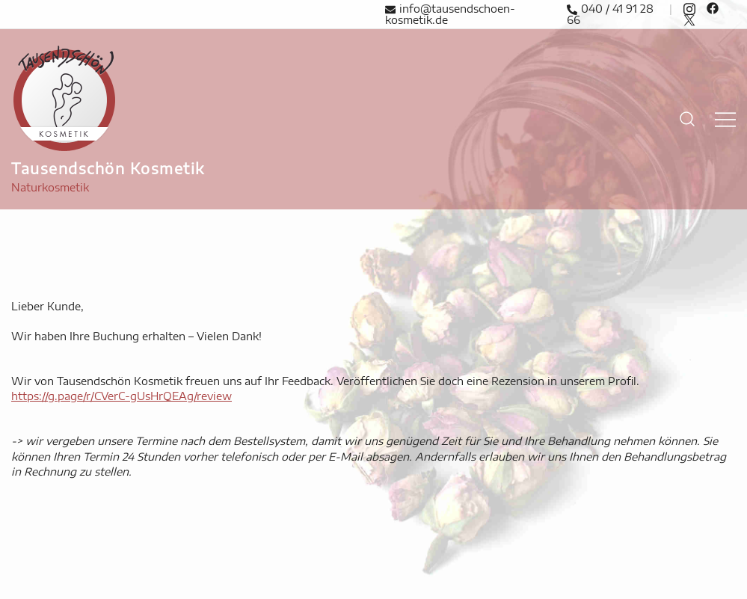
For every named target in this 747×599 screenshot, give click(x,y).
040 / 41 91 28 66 (610, 14)
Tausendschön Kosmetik (108, 168)
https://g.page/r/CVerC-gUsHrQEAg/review (121, 396)
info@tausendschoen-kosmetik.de (450, 14)
